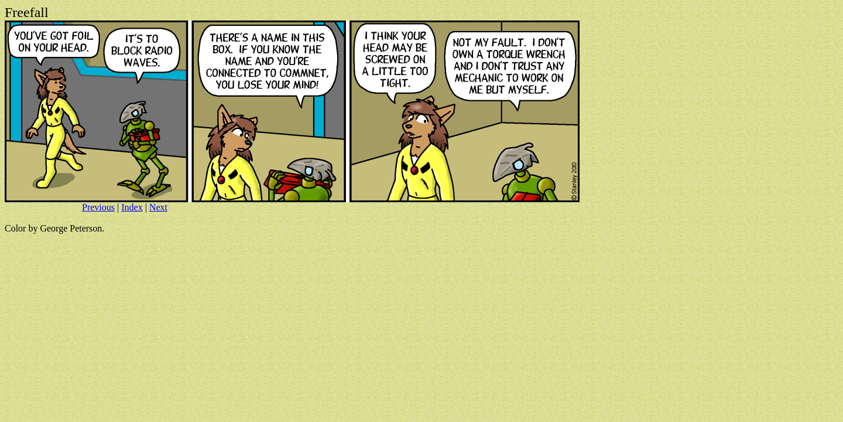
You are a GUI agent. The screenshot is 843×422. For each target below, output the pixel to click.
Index (131, 207)
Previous (98, 207)
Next (158, 207)
